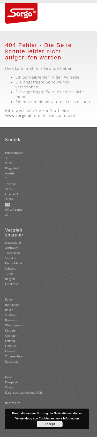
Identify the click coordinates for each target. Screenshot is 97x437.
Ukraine (10, 330)
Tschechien (12, 253)
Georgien (11, 336)
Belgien (10, 279)
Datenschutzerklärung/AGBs (24, 392)
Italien (9, 310)
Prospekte (12, 382)
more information (67, 418)
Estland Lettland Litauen (10, 346)
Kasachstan (12, 361)
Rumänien (12, 304)
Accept (49, 424)
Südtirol (10, 315)
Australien (12, 248)
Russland (11, 320)
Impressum (12, 403)
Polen (9, 299)
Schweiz (10, 268)
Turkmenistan (14, 356)
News (8, 377)
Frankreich (12, 284)
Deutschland (13, 263)
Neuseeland (13, 242)
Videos (9, 387)
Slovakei (10, 258)
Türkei (9, 273)
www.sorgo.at (18, 115)
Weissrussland (14, 325)
